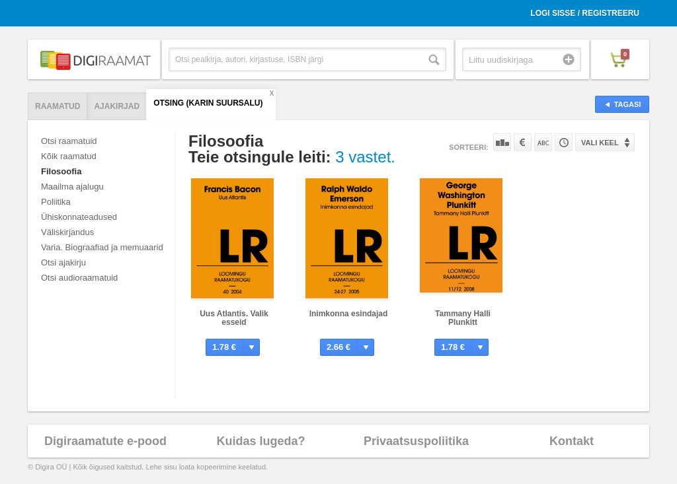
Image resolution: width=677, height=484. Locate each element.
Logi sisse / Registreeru (584, 13)
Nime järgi (543, 142)
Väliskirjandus (67, 232)
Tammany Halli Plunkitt (463, 318)
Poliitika (56, 202)
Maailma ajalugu (72, 186)
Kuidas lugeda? (260, 441)
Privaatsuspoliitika (416, 441)
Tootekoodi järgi (564, 142)
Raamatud (57, 106)
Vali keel (600, 143)
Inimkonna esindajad (348, 313)
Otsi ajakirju (63, 262)
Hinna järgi (523, 142)
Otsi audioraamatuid (79, 278)
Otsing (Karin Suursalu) (207, 103)
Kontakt (571, 441)
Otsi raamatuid (69, 141)
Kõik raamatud (69, 156)
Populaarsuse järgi (502, 142)
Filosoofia (61, 171)
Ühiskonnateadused (79, 217)
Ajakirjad (116, 106)
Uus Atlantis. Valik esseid (234, 318)
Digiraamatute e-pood (105, 441)
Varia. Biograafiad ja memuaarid (102, 247)
